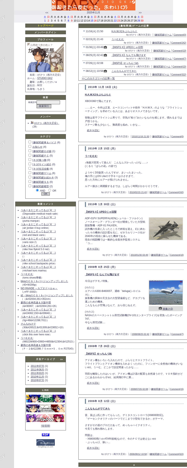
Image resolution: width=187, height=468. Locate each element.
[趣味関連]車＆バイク (44, 142)
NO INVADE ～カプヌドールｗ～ (39, 288)
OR (54, 190)
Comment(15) (179, 66)
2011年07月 (37, 366)
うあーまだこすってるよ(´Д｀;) (38, 210)
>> (140, 12)
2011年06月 (37, 369)
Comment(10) (179, 50)
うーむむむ (27, 274)
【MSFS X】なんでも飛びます (128, 55)
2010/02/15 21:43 (138, 192)
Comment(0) (180, 34)
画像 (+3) (168, 308)
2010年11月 (37, 376)
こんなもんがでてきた (124, 71)
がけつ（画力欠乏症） (45, 123)
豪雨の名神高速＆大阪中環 (36, 302)
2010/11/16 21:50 (140, 136)
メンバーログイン (45, 32)
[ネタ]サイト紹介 (41, 164)
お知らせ (37, 146)
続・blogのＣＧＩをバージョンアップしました (47, 295)
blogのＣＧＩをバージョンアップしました (44, 281)
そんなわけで (28, 323)
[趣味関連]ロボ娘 (41, 151)
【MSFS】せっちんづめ (124, 63)
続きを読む (93, 130)
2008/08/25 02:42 (140, 334)
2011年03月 (37, 373)
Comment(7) (180, 58)
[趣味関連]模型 (40, 186)
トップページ (45, 25)
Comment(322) (178, 74)
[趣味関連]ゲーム (41, 173)
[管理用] (45, 425)
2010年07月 (37, 380)
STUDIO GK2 (45, 78)
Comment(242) (178, 42)
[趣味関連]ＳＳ (40, 182)
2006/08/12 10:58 (138, 454)
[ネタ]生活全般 (40, 168)
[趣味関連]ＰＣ (40, 155)
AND (42, 190)
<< (46, 12)
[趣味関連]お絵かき (43, 177)
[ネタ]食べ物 (39, 160)
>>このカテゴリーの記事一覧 (98, 78)
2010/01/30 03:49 (139, 255)
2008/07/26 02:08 (139, 389)
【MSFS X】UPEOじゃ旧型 (127, 47)
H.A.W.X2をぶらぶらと (124, 31)
